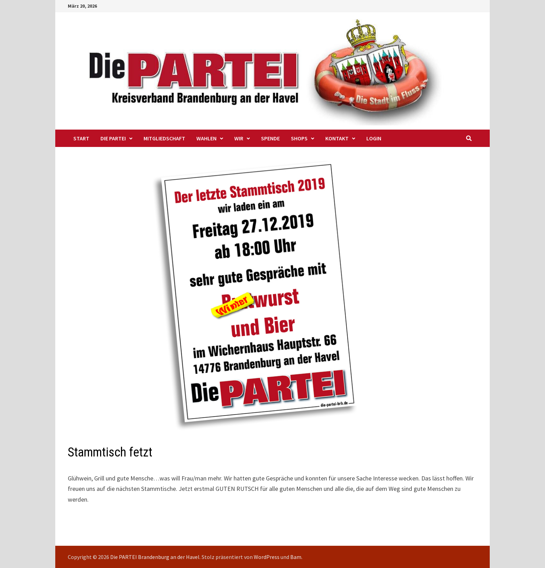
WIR (238, 138)
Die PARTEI (113, 138)
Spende (270, 138)
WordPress (266, 556)
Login (373, 138)
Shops (299, 138)
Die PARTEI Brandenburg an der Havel (155, 556)
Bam (295, 556)
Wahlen (206, 138)
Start (81, 138)
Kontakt (337, 138)
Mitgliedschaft (164, 138)
